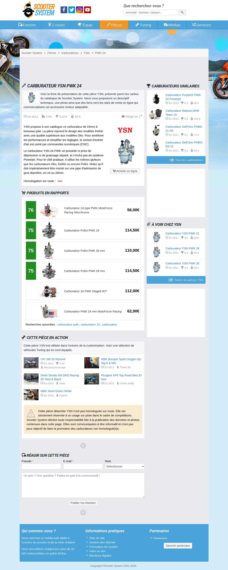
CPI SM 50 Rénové (52, 359)
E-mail (68, 461)
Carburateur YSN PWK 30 (182, 263)
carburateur (109, 324)
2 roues (56, 25)
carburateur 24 (90, 324)
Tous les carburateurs (186, 160)
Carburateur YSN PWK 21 (182, 233)
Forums (27, 25)
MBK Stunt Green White (56, 391)
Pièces (114, 25)
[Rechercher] (182, 12)
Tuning (143, 25)
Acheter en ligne (124, 171)
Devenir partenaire (178, 545)
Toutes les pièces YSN (186, 279)
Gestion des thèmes (102, 542)
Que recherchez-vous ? (143, 6)
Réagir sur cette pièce (48, 455)
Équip (84, 25)
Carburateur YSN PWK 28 (182, 248)
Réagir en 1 (132, 116)
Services (201, 25)
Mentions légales (100, 555)
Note (108, 461)
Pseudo (27, 461)
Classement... (161, 538)
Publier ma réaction (83, 502)
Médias (172, 25)
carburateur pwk (67, 324)
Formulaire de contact (103, 546)
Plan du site (97, 538)
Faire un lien (97, 551)
